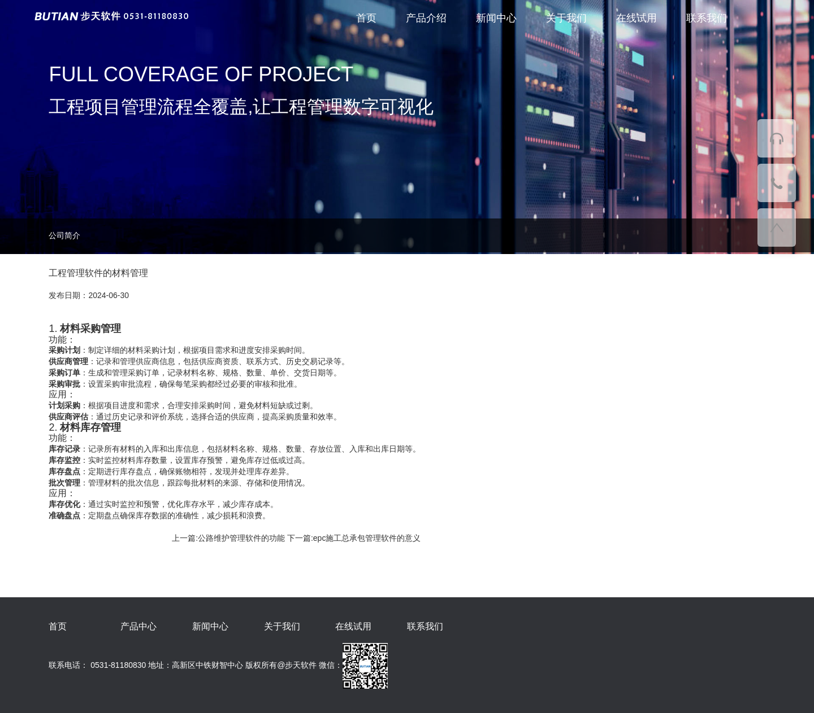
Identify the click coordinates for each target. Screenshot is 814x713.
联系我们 (706, 18)
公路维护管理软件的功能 (241, 538)
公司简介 (64, 235)
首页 (366, 18)
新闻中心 (496, 18)
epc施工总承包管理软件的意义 (367, 538)
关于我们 (566, 18)
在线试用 (636, 18)
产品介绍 (426, 18)
